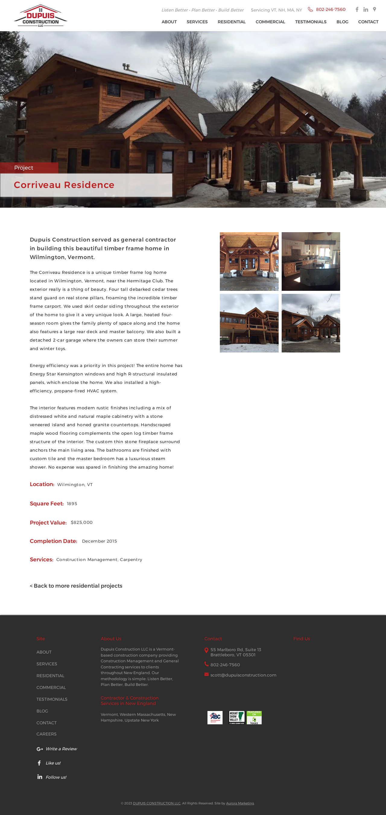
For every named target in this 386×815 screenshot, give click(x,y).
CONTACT (46, 723)
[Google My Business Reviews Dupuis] (39, 749)
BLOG (42, 711)
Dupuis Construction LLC (124, 649)
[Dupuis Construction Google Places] (374, 9)
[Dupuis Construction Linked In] (365, 9)
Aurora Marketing (240, 803)
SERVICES (46, 664)
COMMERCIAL (51, 687)
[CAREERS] (51, 734)
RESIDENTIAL (50, 675)
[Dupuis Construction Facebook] (357, 9)
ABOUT (44, 652)
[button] (197, 22)
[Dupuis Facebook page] (39, 763)
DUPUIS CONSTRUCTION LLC (157, 803)
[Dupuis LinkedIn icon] (39, 776)
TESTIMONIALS (52, 699)
